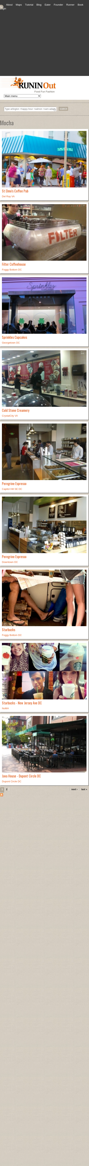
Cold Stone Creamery (15, 410)
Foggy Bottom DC (12, 269)
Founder (58, 4)
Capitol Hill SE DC (12, 489)
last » (84, 789)
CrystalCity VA (10, 415)
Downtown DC (10, 562)
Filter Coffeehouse (14, 264)
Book (80, 4)
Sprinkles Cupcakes (14, 337)
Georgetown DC (11, 342)
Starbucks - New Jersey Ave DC (22, 702)
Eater (48, 4)
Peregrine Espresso (14, 483)
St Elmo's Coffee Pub (15, 190)
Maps (19, 4)
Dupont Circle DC (11, 781)
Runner (70, 4)
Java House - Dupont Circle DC (21, 775)
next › (74, 789)
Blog (38, 4)
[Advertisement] (36, 46)
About (9, 4)
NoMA (5, 708)
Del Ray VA (8, 196)
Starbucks (8, 629)
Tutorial (29, 4)
